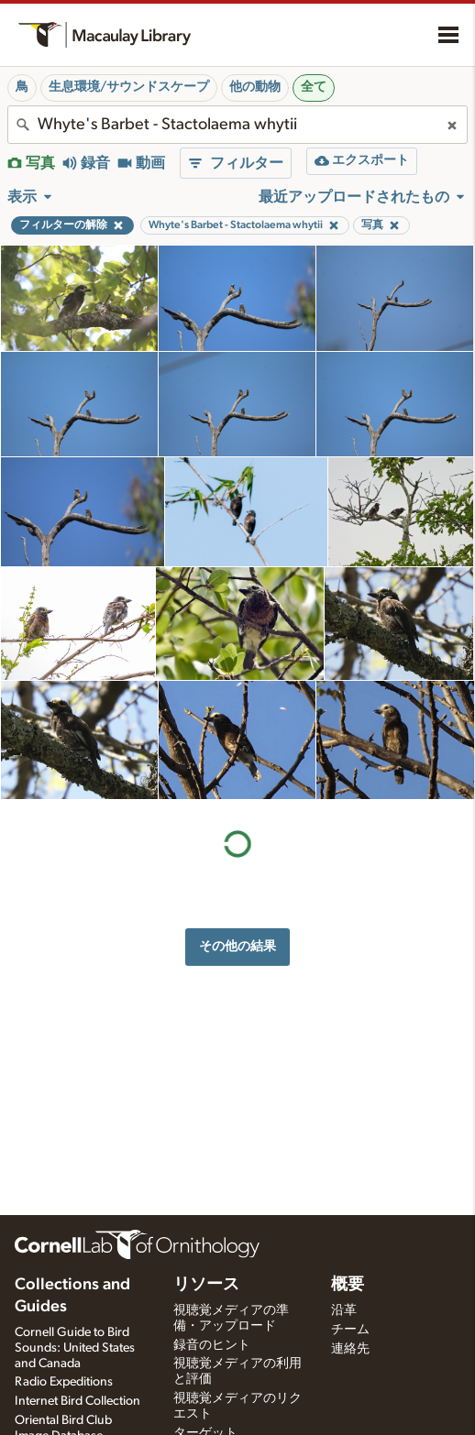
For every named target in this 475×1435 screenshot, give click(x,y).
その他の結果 (237, 946)
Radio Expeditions (64, 1381)
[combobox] (237, 124)
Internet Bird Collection (77, 1401)
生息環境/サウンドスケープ (129, 87)
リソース (206, 1284)
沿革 (344, 1310)
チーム (350, 1329)
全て (313, 87)
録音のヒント (211, 1345)
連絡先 (350, 1348)
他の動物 (255, 87)
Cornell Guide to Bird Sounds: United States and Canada (75, 1348)
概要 (347, 1284)
